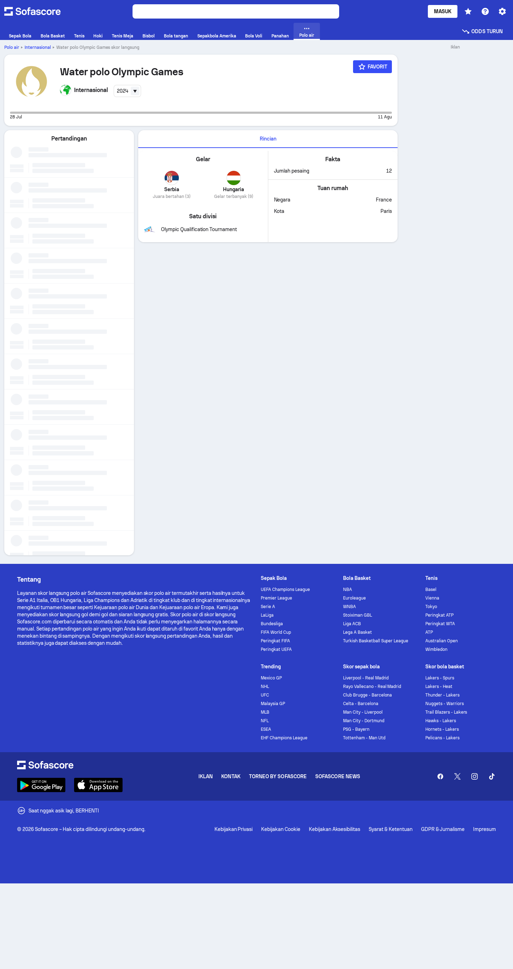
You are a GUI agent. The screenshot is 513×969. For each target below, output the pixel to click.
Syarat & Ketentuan (391, 829)
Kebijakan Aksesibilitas (334, 829)
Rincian (268, 139)
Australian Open (441, 640)
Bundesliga (272, 623)
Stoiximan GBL (357, 615)
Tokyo (431, 606)
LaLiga (267, 615)
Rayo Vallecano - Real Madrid (372, 686)
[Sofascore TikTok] (491, 776)
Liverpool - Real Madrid (366, 677)
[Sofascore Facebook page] (440, 776)
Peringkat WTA (440, 623)
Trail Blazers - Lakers (446, 712)
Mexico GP (271, 677)
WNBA (349, 606)
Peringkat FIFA (275, 640)
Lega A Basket (357, 632)
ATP (429, 632)
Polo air (11, 47)
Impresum (484, 829)
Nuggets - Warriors (444, 703)
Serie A (268, 606)
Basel (430, 589)
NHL (265, 686)
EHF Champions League (284, 737)
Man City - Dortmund (363, 720)
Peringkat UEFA (276, 649)
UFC (265, 695)
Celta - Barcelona (360, 703)
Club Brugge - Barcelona (367, 695)
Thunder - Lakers (442, 695)
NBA (347, 589)
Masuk (442, 11)
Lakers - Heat (438, 686)
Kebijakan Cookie (280, 829)
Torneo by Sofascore (278, 776)
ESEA (266, 729)
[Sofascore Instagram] (474, 776)
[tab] (268, 139)
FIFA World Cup (276, 632)
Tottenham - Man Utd (364, 737)
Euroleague (354, 598)
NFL (265, 720)
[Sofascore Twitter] (457, 776)
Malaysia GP (273, 703)
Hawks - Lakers (440, 720)
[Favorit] (372, 66)
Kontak (230, 776)
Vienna (432, 598)
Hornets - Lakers (442, 729)
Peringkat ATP (439, 615)
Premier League (276, 598)
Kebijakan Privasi (233, 829)
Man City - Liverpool (363, 712)
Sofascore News (337, 776)
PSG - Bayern (356, 729)
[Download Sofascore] (41, 785)
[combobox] (127, 91)
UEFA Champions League (285, 589)
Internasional (38, 47)
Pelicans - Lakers (442, 737)
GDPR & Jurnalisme (443, 829)
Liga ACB (352, 623)
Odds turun (482, 31)
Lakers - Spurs (439, 677)
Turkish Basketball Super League (375, 640)
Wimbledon (436, 649)
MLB (265, 712)
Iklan (205, 776)
